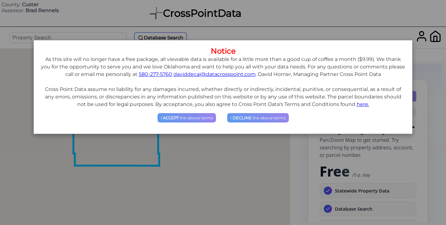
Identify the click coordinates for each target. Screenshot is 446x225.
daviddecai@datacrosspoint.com (214, 74)
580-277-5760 (155, 74)
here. (363, 104)
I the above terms (187, 117)
